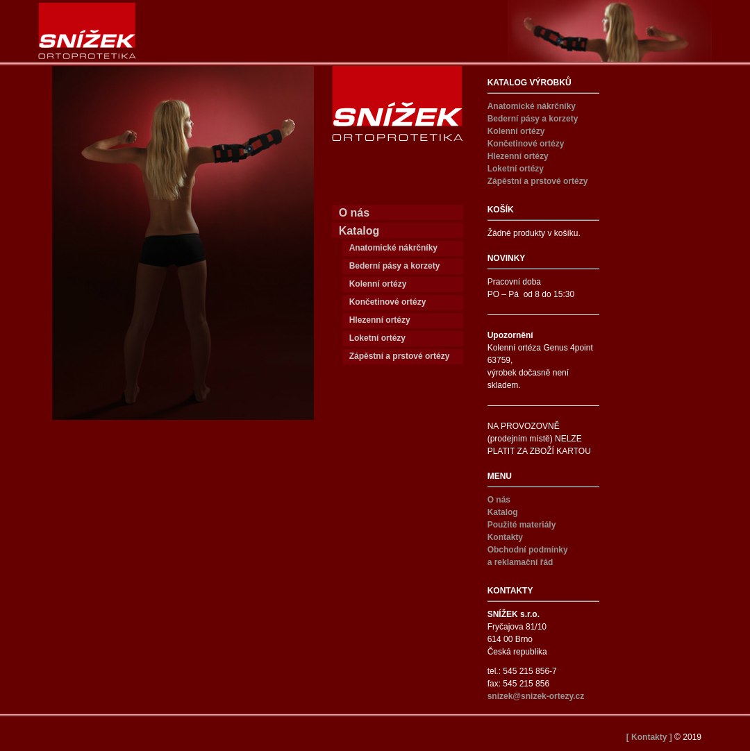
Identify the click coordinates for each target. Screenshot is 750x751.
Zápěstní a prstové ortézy (399, 356)
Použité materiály (522, 525)
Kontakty (505, 537)
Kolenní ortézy (378, 284)
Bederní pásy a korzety (394, 266)
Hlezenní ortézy (379, 320)
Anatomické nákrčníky (393, 248)
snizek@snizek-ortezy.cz (536, 696)
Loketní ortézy (377, 338)
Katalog (359, 231)
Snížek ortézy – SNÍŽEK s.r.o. (87, 31)
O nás (354, 213)
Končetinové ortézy (387, 302)
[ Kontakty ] (649, 737)
